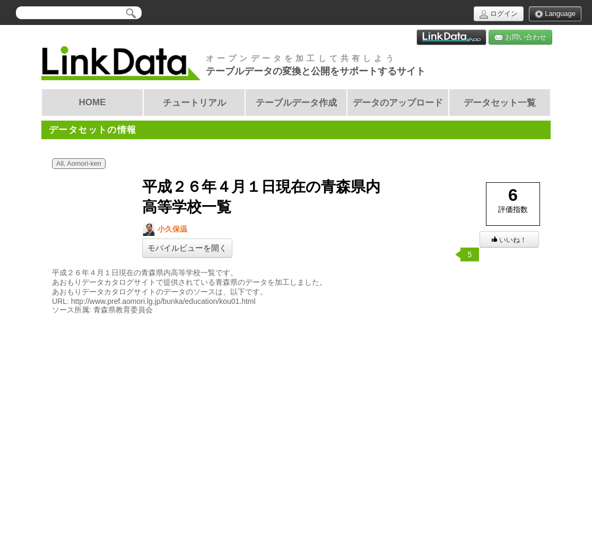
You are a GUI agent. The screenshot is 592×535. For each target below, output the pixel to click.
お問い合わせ (520, 37)
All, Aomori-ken (78, 163)
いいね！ (509, 240)
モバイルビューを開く (187, 248)
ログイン (499, 14)
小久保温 (164, 229)
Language (555, 14)
